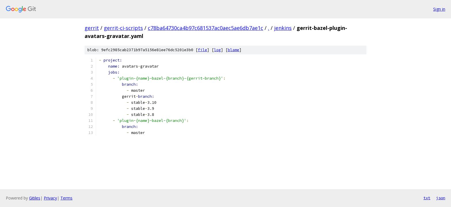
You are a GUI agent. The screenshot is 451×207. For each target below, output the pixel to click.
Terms (66, 198)
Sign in (439, 9)
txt (426, 197)
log (217, 49)
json (440, 197)
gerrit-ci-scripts (123, 27)
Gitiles (34, 198)
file (202, 49)
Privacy (50, 198)
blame (233, 49)
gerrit (92, 27)
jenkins (283, 27)
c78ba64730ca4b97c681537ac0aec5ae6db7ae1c (205, 27)
